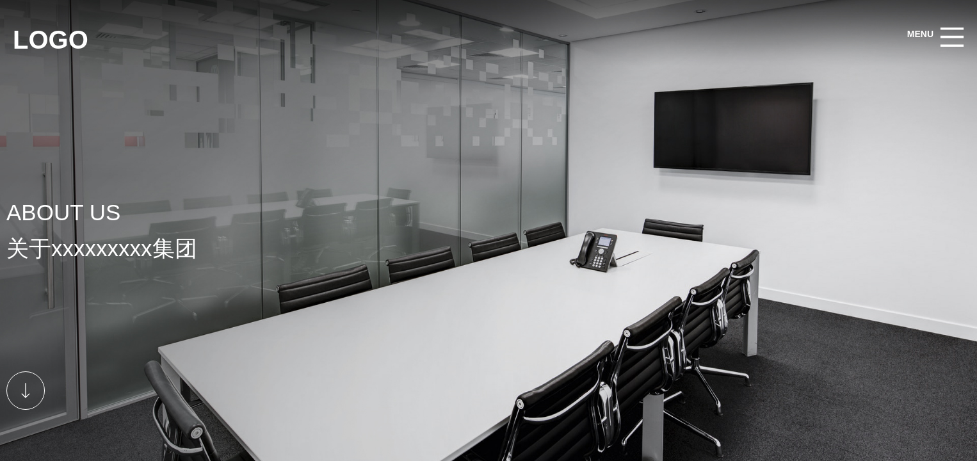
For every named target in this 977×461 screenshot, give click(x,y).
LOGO (50, 40)
